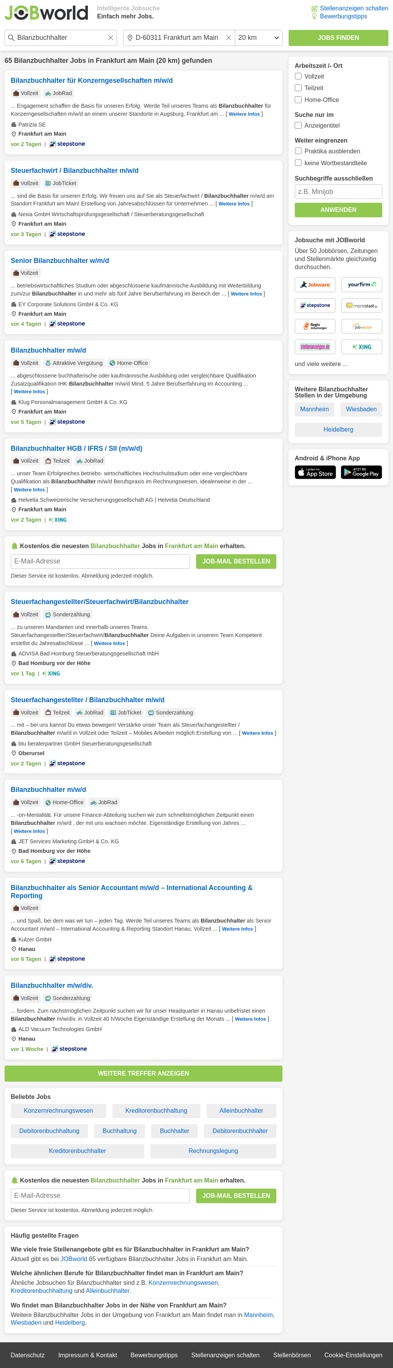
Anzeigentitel (322, 125)
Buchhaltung (119, 1131)
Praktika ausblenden (332, 151)
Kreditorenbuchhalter (77, 1151)
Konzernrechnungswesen (58, 1110)
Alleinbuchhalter (241, 1110)
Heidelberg (70, 1322)
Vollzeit (314, 76)
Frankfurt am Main (125, 60)
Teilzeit (314, 88)
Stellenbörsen (292, 1355)
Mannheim (258, 1315)
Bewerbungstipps (343, 16)
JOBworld (74, 1259)
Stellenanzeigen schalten (354, 8)
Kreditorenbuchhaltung (156, 1110)
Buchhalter (175, 1131)
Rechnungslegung (213, 1151)
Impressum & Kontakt (87, 1355)
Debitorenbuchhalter (240, 1131)
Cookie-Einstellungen (353, 1355)
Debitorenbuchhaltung (49, 1131)
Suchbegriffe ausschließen (334, 178)
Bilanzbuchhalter (41, 60)
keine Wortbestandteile (336, 163)
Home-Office (322, 100)
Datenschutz (27, 1355)
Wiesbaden (26, 1322)
